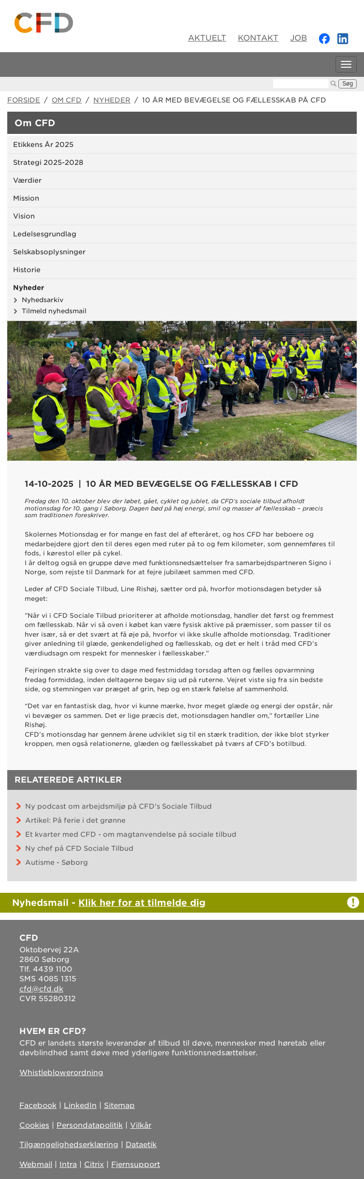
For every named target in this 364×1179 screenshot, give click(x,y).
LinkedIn (80, 1105)
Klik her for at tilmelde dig (141, 902)
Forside (23, 100)
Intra (68, 1164)
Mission (26, 198)
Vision (24, 216)
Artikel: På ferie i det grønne (75, 820)
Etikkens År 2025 (43, 144)
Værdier (27, 180)
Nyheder (112, 100)
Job (298, 38)
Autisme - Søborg (56, 862)
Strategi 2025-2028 (48, 162)
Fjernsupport (135, 1164)
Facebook (38, 1105)
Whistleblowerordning (61, 1072)
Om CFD (67, 100)
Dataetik (141, 1144)
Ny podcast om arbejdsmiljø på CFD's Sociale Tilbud (118, 806)
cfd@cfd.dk (41, 989)
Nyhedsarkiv (42, 300)
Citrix (94, 1164)
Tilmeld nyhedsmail (54, 311)
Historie (27, 270)
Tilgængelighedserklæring (68, 1144)
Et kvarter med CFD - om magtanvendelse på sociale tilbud (130, 834)
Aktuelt (207, 38)
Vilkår (140, 1125)
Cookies (34, 1125)
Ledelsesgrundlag (44, 234)
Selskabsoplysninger (49, 252)
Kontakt (258, 38)
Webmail (35, 1164)
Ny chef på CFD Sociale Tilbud (79, 848)
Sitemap (119, 1105)
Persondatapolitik (90, 1125)
